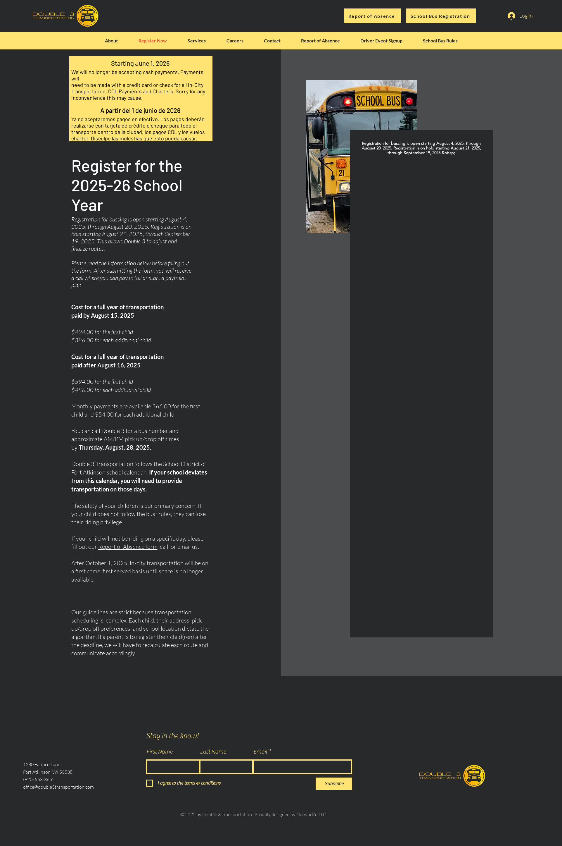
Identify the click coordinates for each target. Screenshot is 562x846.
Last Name (213, 752)
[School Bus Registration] (441, 15)
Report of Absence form (128, 546)
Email (260, 752)
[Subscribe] (334, 784)
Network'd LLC (311, 814)
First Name (159, 752)
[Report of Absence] (372, 15)
